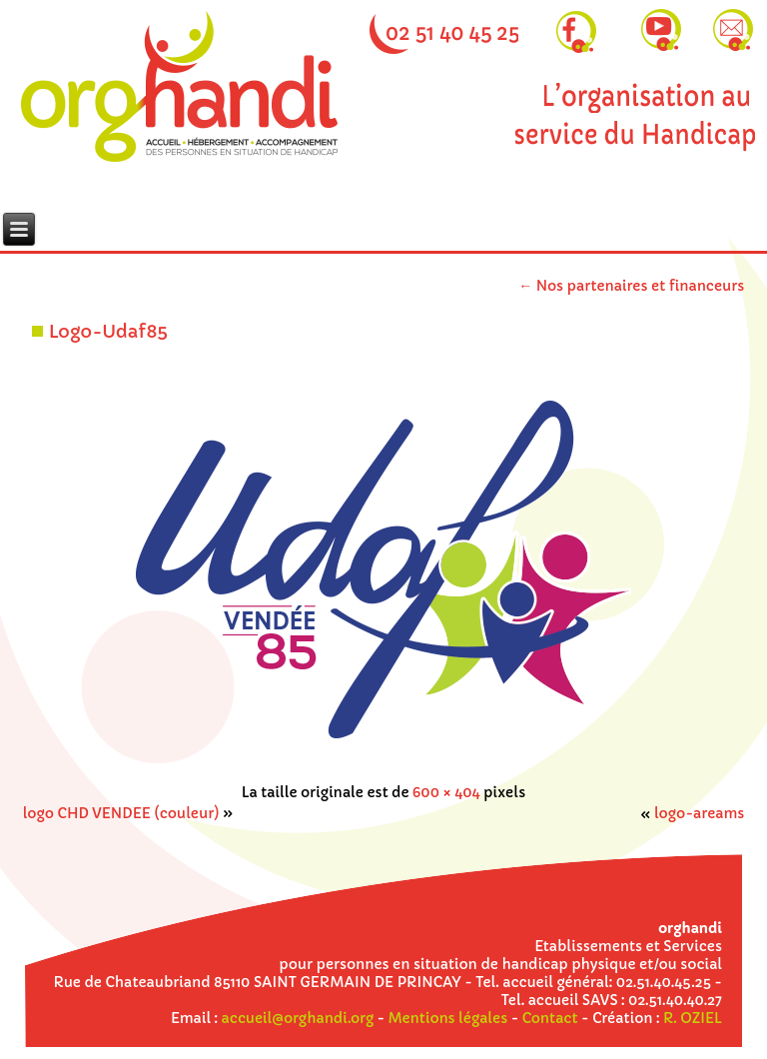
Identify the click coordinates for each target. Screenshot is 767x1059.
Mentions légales (447, 1018)
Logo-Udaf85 (108, 331)
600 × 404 (446, 792)
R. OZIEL (692, 1018)
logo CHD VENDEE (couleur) (121, 813)
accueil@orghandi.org (298, 1018)
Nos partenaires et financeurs (631, 286)
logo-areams (699, 813)
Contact (550, 1018)
